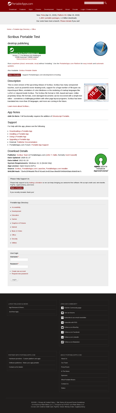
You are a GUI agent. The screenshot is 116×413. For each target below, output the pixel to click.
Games (14, 219)
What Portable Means (68, 380)
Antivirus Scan (26, 59)
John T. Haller (51, 155)
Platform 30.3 (63, 15)
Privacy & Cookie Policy (46, 402)
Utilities (14, 243)
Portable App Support (40, 145)
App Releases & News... (17, 307)
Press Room (65, 367)
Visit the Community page (71, 308)
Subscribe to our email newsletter (73, 317)
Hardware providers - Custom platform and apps (24, 359)
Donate (75, 9)
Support (59, 9)
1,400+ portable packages (49, 18)
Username (14, 257)
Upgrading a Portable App (19, 139)
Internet (14, 227)
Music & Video (17, 231)
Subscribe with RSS (69, 322)
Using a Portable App (17, 137)
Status (63, 388)
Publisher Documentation (27, 142)
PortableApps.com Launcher (33, 168)
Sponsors (64, 375)
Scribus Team (22, 155)
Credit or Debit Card (46, 407)
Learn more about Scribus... (19, 106)
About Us (64, 359)
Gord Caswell (70, 155)
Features (23, 9)
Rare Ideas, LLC (47, 404)
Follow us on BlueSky (70, 327)
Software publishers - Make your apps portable (24, 363)
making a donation (35, 183)
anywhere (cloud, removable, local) (25, 63)
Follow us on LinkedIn (70, 337)
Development (49, 9)
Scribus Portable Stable (28, 70)
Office (34, 29)
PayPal (56, 407)
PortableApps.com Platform (70, 63)
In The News (65, 371)
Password (14, 264)
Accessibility (16, 207)
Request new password (20, 274)
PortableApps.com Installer (57, 168)
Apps (31, 9)
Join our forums (68, 313)
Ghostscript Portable (61, 116)
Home (9, 29)
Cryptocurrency (80, 407)
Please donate (65, 21)
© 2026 (34, 402)
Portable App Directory (21, 29)
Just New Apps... (14, 312)
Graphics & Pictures (19, 223)
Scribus (18, 168)
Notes (19, 59)
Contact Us (64, 384)
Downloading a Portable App (20, 131)
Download (13, 9)
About (67, 9)
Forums (38, 9)
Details (34, 59)
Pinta (43, 15)
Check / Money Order (67, 407)
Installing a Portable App (19, 134)
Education (15, 215)
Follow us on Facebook (70, 332)
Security (14, 239)
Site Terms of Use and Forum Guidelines (71, 402)
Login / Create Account (89, 9)
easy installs (87, 63)
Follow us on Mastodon (70, 342)
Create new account (19, 271)
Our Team (64, 363)
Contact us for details (16, 367)
